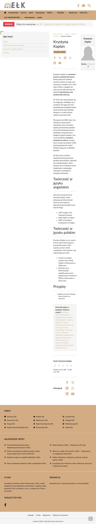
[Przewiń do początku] (90, 519)
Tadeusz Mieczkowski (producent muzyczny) (64, 324)
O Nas (38, 515)
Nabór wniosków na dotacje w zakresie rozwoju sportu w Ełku (70, 458)
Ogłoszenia (40, 13)
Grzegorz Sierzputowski (64, 345)
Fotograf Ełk (69, 420)
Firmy (31, 13)
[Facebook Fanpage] (77, 5)
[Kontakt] (83, 5)
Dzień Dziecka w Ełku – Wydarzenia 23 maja (68, 445)
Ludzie (39, 17)
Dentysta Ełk (11, 417)
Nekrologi (73, 13)
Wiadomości (13, 13)
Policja (24, 13)
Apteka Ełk (40, 417)
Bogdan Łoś (69, 335)
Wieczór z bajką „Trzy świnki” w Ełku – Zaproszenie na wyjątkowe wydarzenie (71, 452)
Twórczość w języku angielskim (14, 45)
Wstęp (5, 41)
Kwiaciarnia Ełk (12, 420)
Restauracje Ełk (41, 427)
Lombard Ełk (70, 417)
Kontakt (86, 483)
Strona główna (58, 34)
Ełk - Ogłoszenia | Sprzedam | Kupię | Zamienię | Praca (62, 24)
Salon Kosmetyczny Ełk (44, 424)
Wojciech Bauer (61, 348)
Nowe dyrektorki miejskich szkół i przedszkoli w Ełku (26, 463)
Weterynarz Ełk (42, 420)
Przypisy (6, 53)
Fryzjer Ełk (11, 424)
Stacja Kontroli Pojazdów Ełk (17, 427)
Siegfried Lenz (60, 317)
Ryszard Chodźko (61, 343)
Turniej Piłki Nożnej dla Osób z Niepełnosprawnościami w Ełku (18, 446)
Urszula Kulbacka (61, 340)
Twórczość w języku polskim (13, 49)
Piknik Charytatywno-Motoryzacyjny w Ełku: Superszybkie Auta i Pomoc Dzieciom (23, 452)
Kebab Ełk (69, 427)
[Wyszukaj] (89, 5)
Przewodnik (30, 17)
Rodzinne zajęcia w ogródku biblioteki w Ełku (23, 457)
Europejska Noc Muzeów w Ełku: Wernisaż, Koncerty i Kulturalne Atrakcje (72, 464)
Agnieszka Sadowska (63, 338)
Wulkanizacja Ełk (71, 424)
